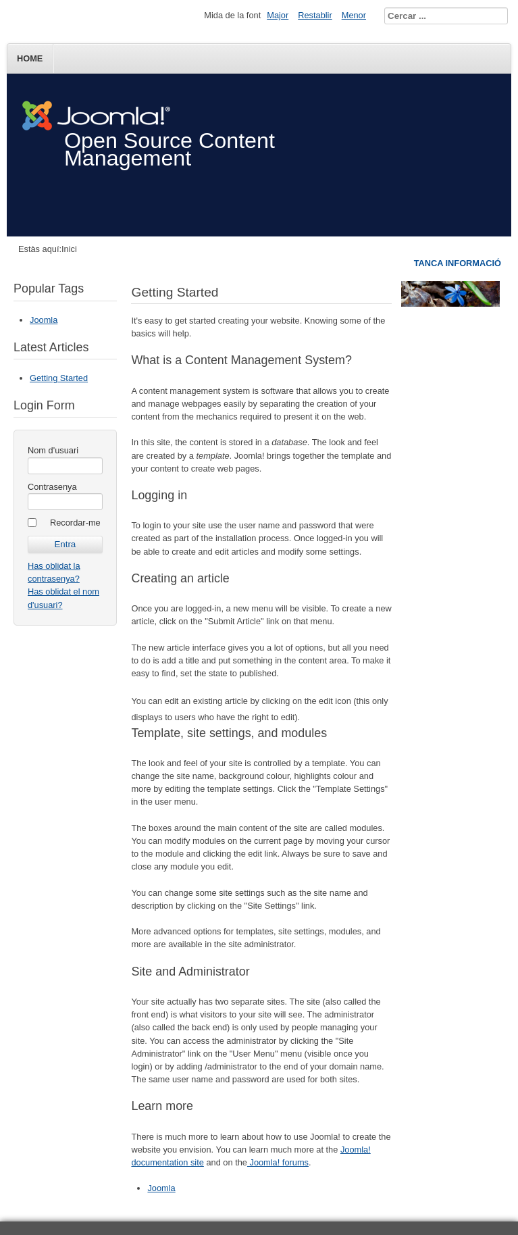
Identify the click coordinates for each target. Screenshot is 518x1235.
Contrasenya (52, 487)
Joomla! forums (278, 1162)
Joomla (43, 320)
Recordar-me (75, 523)
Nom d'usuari (53, 450)
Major (277, 15)
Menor (354, 15)
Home (30, 58)
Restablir (315, 15)
